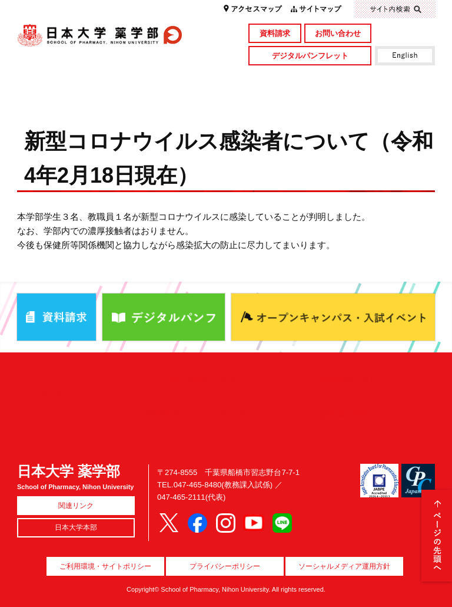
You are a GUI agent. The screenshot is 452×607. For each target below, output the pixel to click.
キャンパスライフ (69, 98)
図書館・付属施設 (382, 79)
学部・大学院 (173, 79)
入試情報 (173, 98)
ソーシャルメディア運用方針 (344, 566)
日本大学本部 (76, 527)
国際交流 (382, 98)
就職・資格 (277, 98)
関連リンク (76, 506)
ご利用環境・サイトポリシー (105, 566)
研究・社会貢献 (277, 79)
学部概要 (69, 79)
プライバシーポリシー (225, 566)
